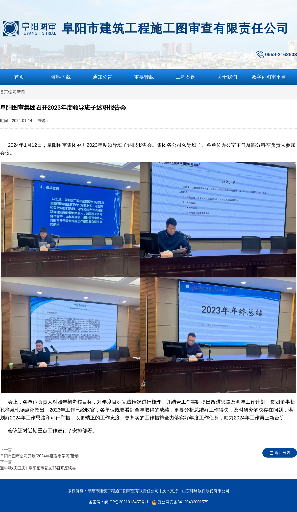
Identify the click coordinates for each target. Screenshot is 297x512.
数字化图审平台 (268, 77)
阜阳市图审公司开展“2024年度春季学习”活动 (39, 456)
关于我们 (227, 77)
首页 (19, 77)
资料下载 (61, 77)
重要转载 (144, 77)
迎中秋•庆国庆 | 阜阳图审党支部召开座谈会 (38, 468)
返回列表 (283, 453)
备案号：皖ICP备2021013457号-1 (118, 502)
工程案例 (186, 77)
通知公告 (102, 77)
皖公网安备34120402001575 (183, 502)
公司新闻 (17, 92)
